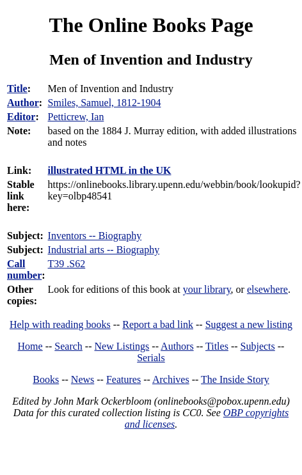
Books (46, 379)
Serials (151, 357)
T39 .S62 (67, 263)
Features (123, 379)
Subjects (258, 346)
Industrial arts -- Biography (104, 249)
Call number (24, 269)
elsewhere (267, 289)
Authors (177, 346)
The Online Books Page (151, 24)
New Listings (122, 346)
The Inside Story (235, 379)
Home (30, 346)
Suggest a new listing (248, 324)
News (82, 379)
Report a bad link (157, 324)
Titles (216, 346)
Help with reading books (60, 324)
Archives (170, 379)
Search (68, 346)
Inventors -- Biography (95, 235)
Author (23, 102)
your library (207, 289)
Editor (21, 116)
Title (17, 88)
